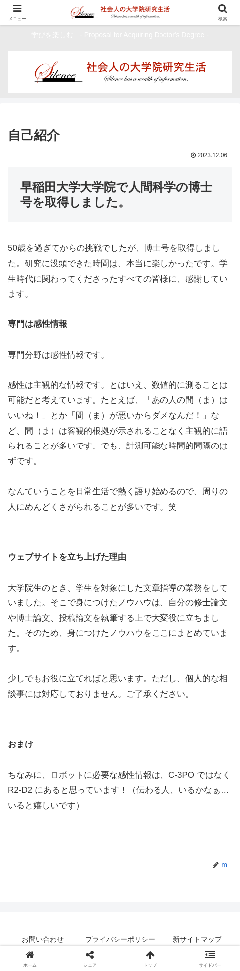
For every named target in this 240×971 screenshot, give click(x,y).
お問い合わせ (43, 939)
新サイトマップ (197, 939)
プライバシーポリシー (120, 939)
